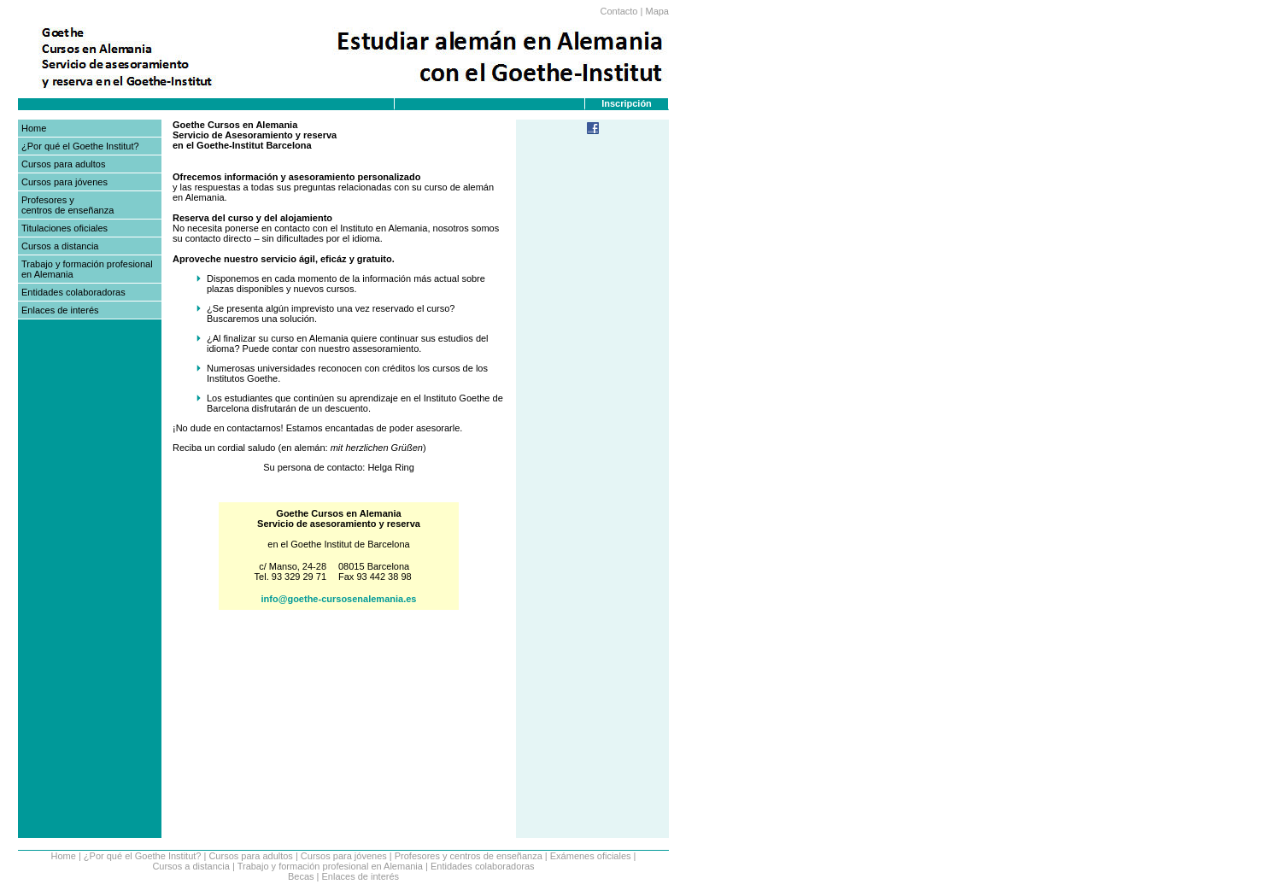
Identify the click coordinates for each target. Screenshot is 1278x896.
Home (33, 128)
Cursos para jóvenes (64, 182)
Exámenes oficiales (590, 856)
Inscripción (626, 103)
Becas (301, 876)
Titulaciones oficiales (64, 228)
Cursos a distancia (60, 246)
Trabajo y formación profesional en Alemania (330, 866)
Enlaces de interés (60, 310)
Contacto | (621, 11)
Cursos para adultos (63, 164)
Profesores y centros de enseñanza (67, 205)
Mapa (657, 11)
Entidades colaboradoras (73, 292)
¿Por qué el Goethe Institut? (80, 146)
